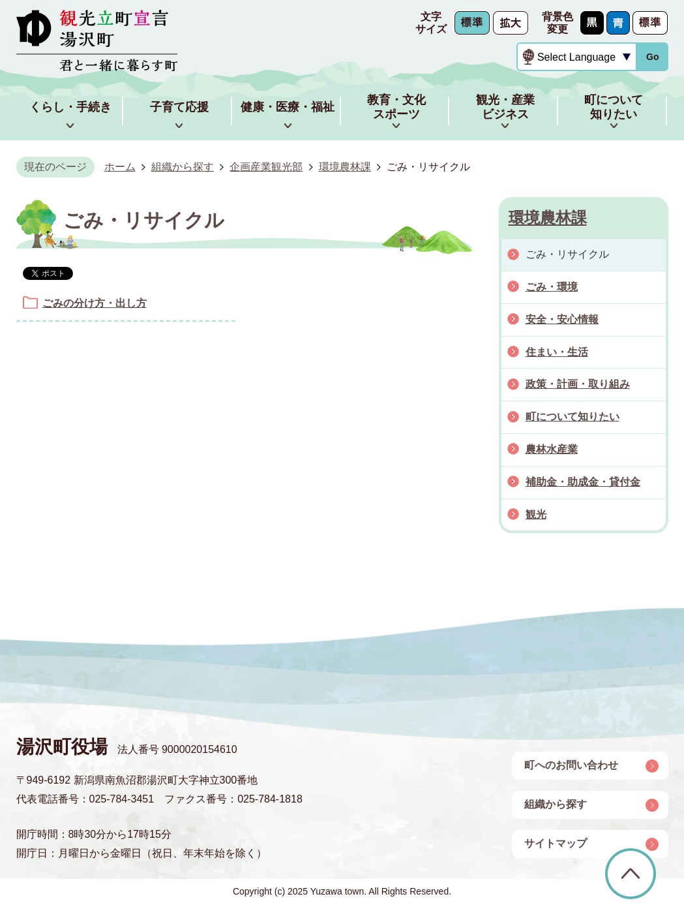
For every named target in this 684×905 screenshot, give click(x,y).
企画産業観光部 (266, 166)
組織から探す (182, 166)
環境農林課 (345, 166)
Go (652, 57)
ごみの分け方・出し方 (94, 303)
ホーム (120, 166)
